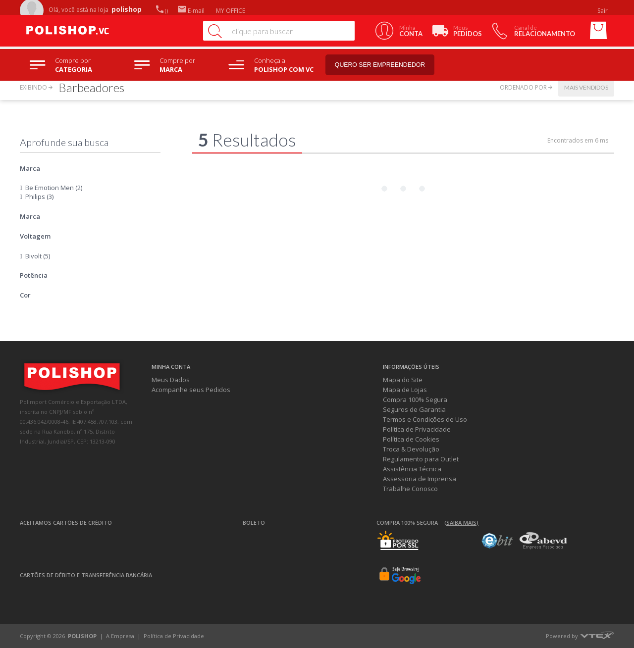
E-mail (191, 10)
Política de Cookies (411, 439)
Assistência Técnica (412, 468)
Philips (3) (39, 196)
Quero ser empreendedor (389, 65)
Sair (603, 10)
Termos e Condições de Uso (425, 419)
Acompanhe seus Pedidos (191, 389)
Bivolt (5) (37, 255)
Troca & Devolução (411, 449)
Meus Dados (171, 379)
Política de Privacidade (417, 429)
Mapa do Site (403, 379)
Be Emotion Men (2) (53, 187)
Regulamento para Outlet (421, 458)
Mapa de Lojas (405, 389)
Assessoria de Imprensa (419, 478)
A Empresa (120, 636)
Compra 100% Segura (415, 399)
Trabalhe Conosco (410, 488)
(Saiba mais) (461, 522)
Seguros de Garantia (414, 409)
